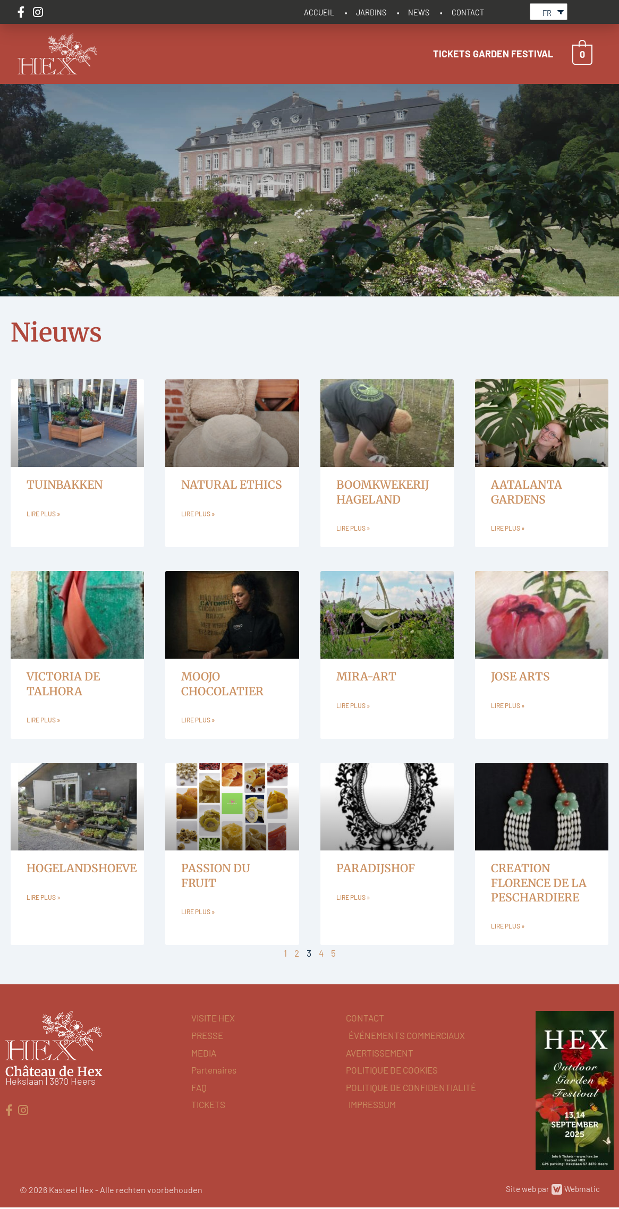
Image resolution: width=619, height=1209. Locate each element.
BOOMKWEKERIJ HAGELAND (382, 490)
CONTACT (468, 10)
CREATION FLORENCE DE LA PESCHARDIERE (539, 883)
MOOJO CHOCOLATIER (222, 683)
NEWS (420, 10)
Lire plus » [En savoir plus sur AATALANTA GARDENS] (507, 527)
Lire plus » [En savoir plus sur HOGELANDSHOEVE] (43, 898)
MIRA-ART (366, 676)
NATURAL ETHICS (231, 483)
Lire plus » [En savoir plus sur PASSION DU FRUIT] (198, 913)
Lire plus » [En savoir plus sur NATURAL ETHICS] (198, 512)
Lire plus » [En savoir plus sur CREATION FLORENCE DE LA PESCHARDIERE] (507, 927)
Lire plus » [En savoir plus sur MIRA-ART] (353, 705)
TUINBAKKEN (65, 483)
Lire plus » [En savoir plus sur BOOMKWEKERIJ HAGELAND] (353, 527)
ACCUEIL (323, 10)
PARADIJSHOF (375, 869)
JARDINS (374, 10)
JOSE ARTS (520, 676)
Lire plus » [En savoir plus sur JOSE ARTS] (507, 705)
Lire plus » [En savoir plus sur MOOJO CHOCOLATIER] (198, 720)
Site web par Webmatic (551, 1191)
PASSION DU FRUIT (215, 876)
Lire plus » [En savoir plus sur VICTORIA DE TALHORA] (43, 720)
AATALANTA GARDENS (526, 490)
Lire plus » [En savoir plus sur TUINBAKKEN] (43, 512)
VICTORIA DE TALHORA (63, 683)
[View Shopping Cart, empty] (582, 52)
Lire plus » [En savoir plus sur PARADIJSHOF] (353, 898)
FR (547, 11)
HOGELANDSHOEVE (82, 869)
